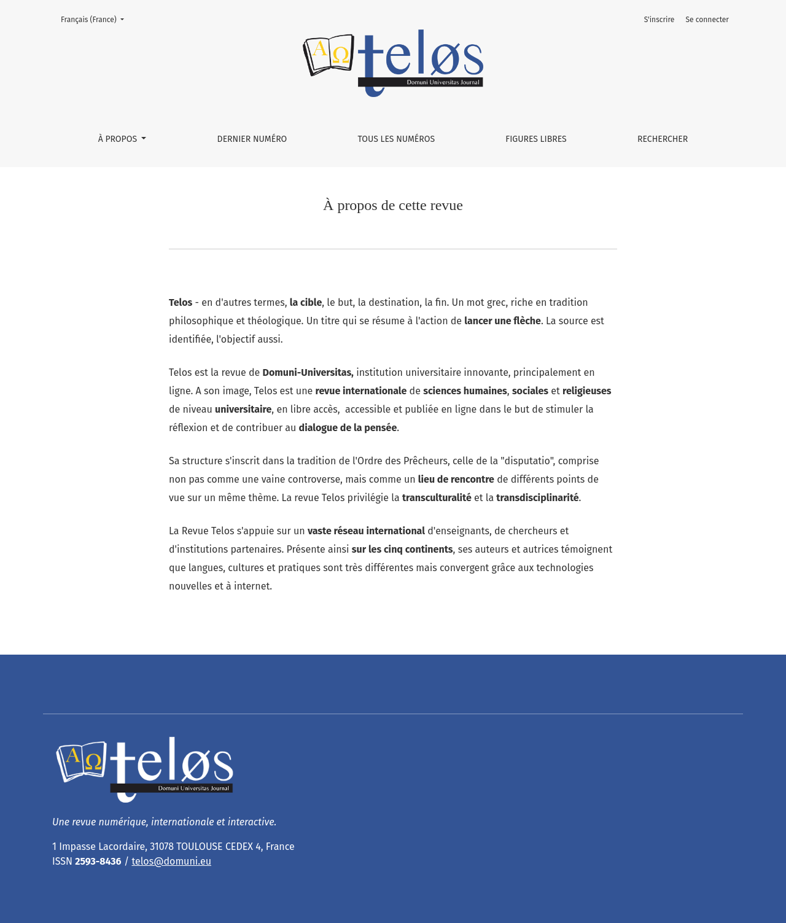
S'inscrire (659, 19)
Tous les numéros (396, 139)
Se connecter (707, 19)
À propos (118, 139)
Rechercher (662, 139)
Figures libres (535, 139)
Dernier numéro (252, 139)
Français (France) (96, 19)
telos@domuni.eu (171, 861)
